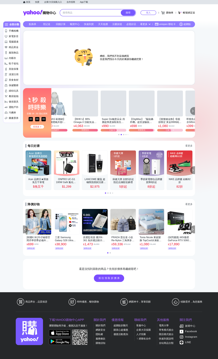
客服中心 (141, 325)
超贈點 (185, 24)
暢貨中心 (75, 24)
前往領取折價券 (109, 278)
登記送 (46, 24)
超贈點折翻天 (121, 325)
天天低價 (103, 24)
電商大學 (164, 325)
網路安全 (100, 330)
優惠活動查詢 (121, 334)
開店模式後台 (166, 334)
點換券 (32, 24)
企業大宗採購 (143, 330)
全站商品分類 (166, 343)
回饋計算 (61, 24)
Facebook (191, 331)
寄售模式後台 (166, 330)
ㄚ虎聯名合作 (143, 338)
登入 (148, 12)
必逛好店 (131, 24)
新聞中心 (190, 326)
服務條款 (100, 338)
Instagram (191, 337)
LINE (188, 342)
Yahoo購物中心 (39, 12)
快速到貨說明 (166, 338)
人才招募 (141, 334)
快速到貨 (89, 24)
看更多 (145, 24)
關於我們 (100, 325)
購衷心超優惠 (121, 330)
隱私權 (99, 334)
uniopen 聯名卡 (165, 24)
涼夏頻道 (117, 24)
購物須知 (100, 343)
